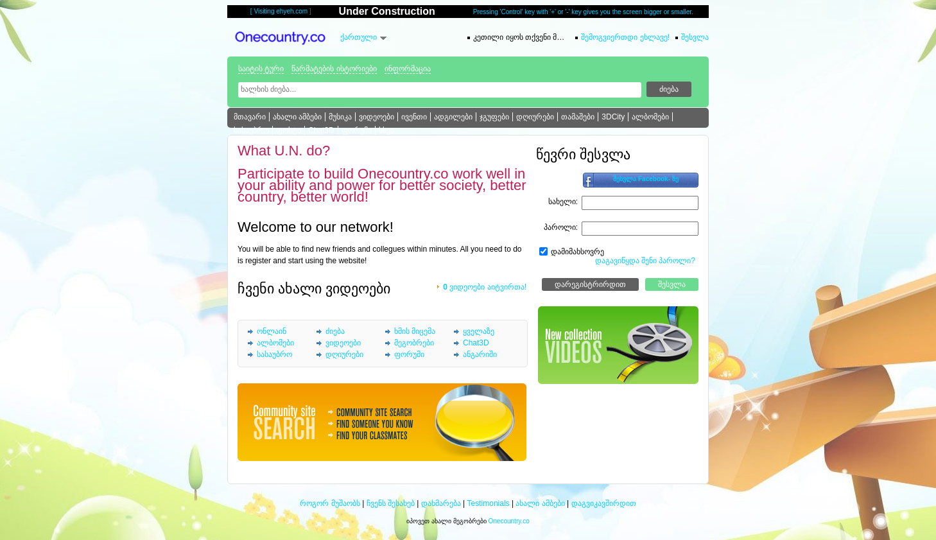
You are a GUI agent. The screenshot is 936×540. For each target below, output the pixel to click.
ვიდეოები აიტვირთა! (484, 287)
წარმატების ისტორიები (333, 68)
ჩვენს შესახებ (391, 503)
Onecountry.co (509, 521)
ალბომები (650, 116)
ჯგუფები (494, 116)
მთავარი (250, 116)
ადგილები (453, 116)
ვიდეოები (376, 116)
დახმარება (441, 503)
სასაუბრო (251, 130)
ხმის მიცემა (414, 331)
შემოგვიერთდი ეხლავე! (625, 37)
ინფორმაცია (408, 68)
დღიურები (535, 116)
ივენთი (414, 116)
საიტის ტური (261, 68)
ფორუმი (357, 130)
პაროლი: (561, 227)
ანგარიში (480, 354)
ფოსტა (288, 130)
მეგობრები (414, 342)
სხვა (386, 130)
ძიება (335, 331)
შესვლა (695, 37)
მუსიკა (340, 116)
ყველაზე (478, 331)
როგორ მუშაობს (330, 503)
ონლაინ (271, 331)
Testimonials (488, 503)
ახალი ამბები (297, 116)
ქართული (358, 37)
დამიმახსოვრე (577, 251)
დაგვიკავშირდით (603, 503)
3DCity (613, 116)
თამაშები (577, 116)
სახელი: (563, 201)
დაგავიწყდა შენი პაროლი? (645, 260)
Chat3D (321, 130)
